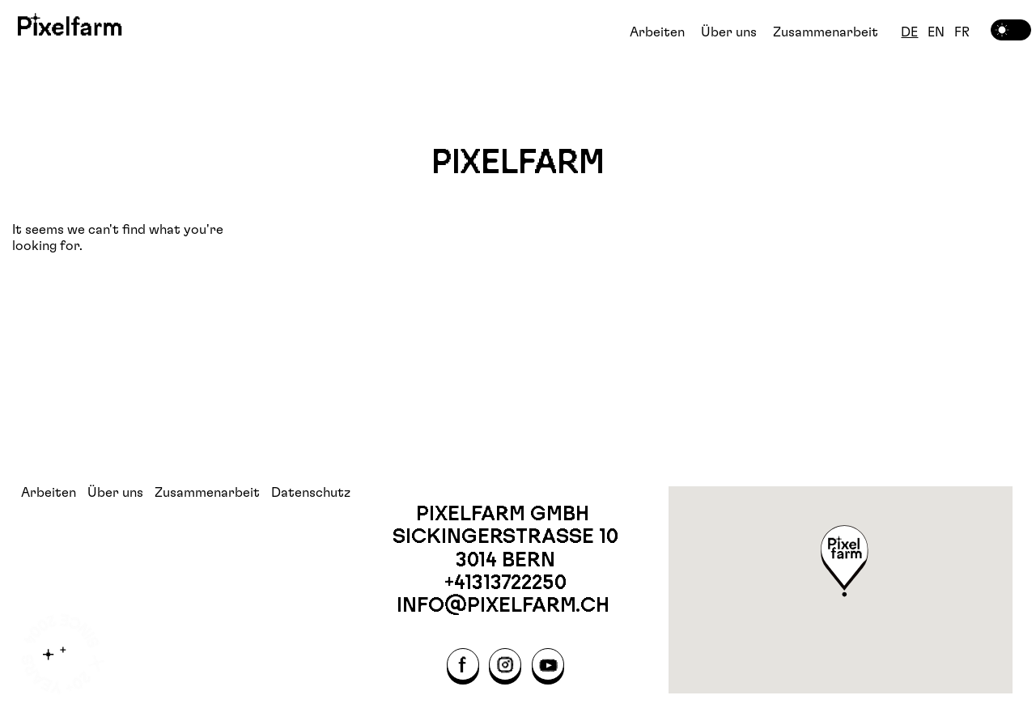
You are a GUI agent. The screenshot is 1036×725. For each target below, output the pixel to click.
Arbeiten (657, 32)
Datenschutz (310, 492)
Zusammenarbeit (825, 32)
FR (962, 32)
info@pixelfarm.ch (505, 604)
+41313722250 (505, 582)
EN (936, 32)
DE (909, 32)
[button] (845, 563)
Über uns (729, 32)
